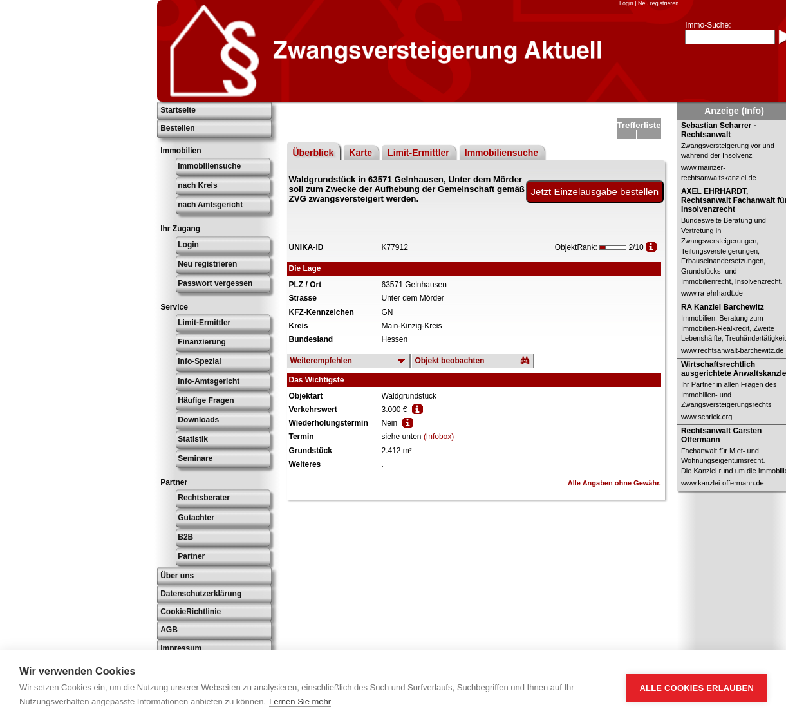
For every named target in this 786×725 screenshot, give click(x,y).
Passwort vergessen (215, 283)
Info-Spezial (199, 361)
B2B (185, 536)
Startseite (178, 110)
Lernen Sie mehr (300, 701)
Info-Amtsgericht (208, 381)
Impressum (180, 648)
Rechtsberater (204, 497)
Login (626, 3)
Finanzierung (202, 341)
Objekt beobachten (449, 360)
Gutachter (196, 517)
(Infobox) (439, 436)
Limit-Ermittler (204, 322)
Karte (360, 152)
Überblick (312, 152)
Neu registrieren (658, 3)
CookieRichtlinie (190, 611)
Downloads (198, 419)
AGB (169, 629)
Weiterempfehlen (320, 360)
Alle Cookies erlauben (696, 688)
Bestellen (177, 128)
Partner (191, 556)
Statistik (193, 439)
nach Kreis (197, 185)
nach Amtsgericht (210, 204)
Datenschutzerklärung (200, 593)
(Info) (753, 111)
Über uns (177, 575)
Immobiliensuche (209, 166)
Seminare (195, 458)
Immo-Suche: (708, 25)
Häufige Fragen (206, 400)
